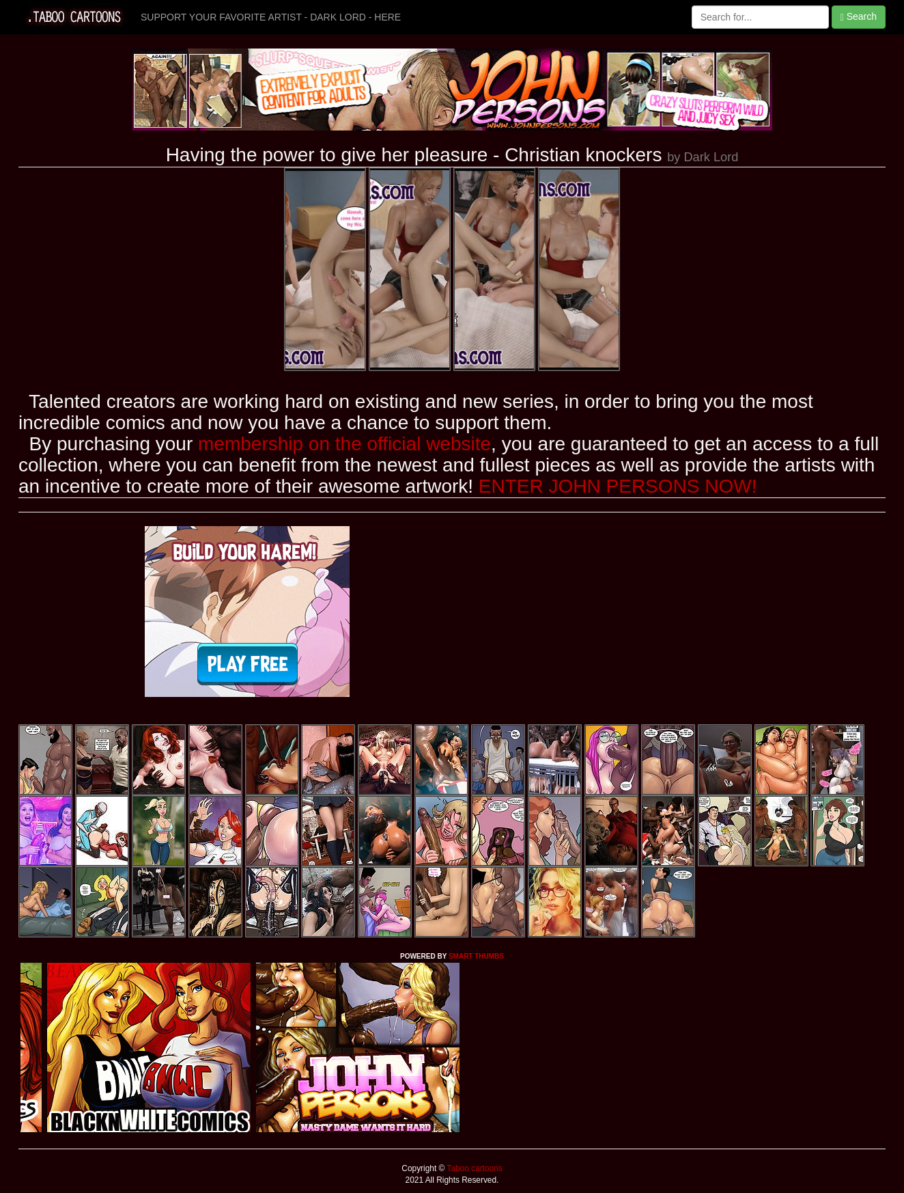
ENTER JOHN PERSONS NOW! (618, 486)
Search (859, 17)
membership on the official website (344, 443)
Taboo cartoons (473, 1168)
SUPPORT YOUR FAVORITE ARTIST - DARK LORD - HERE (271, 17)
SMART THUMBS (476, 956)
